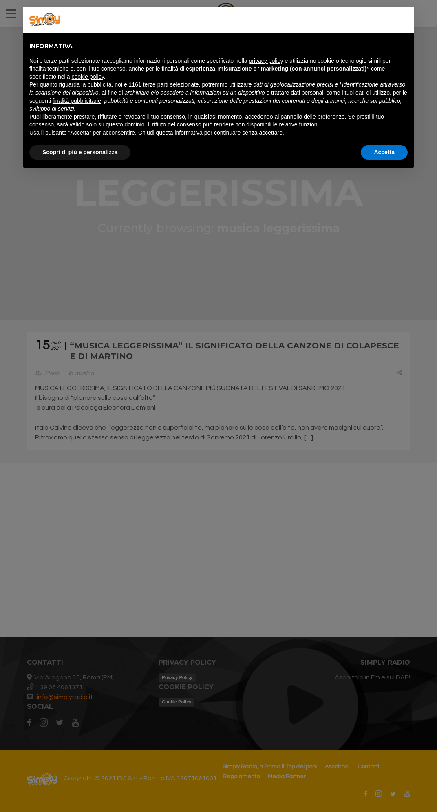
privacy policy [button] (266, 61)
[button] (403, 19)
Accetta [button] (384, 152)
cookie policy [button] (88, 76)
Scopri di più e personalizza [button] (79, 152)
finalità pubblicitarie (77, 101)
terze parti (155, 84)
